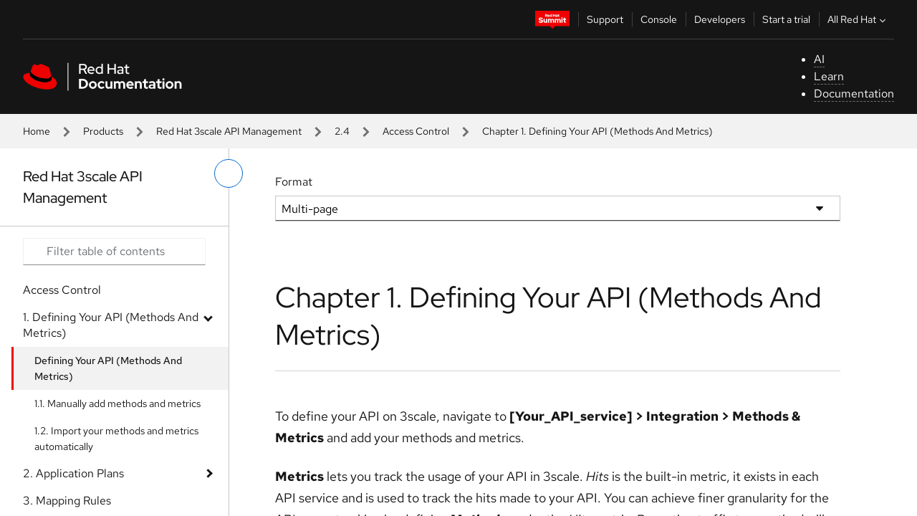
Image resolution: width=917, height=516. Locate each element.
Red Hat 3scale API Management (229, 131)
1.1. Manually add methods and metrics (117, 403)
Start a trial (786, 19)
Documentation (854, 93)
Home (36, 131)
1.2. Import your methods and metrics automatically (116, 438)
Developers (719, 19)
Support (605, 19)
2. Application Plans (73, 473)
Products (103, 131)
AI (819, 59)
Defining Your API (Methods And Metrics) (108, 368)
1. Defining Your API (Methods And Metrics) (110, 325)
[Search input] (114, 251)
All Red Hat (858, 19)
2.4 (342, 131)
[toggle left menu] (228, 173)
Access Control (416, 131)
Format (293, 181)
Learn (829, 76)
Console (658, 19)
